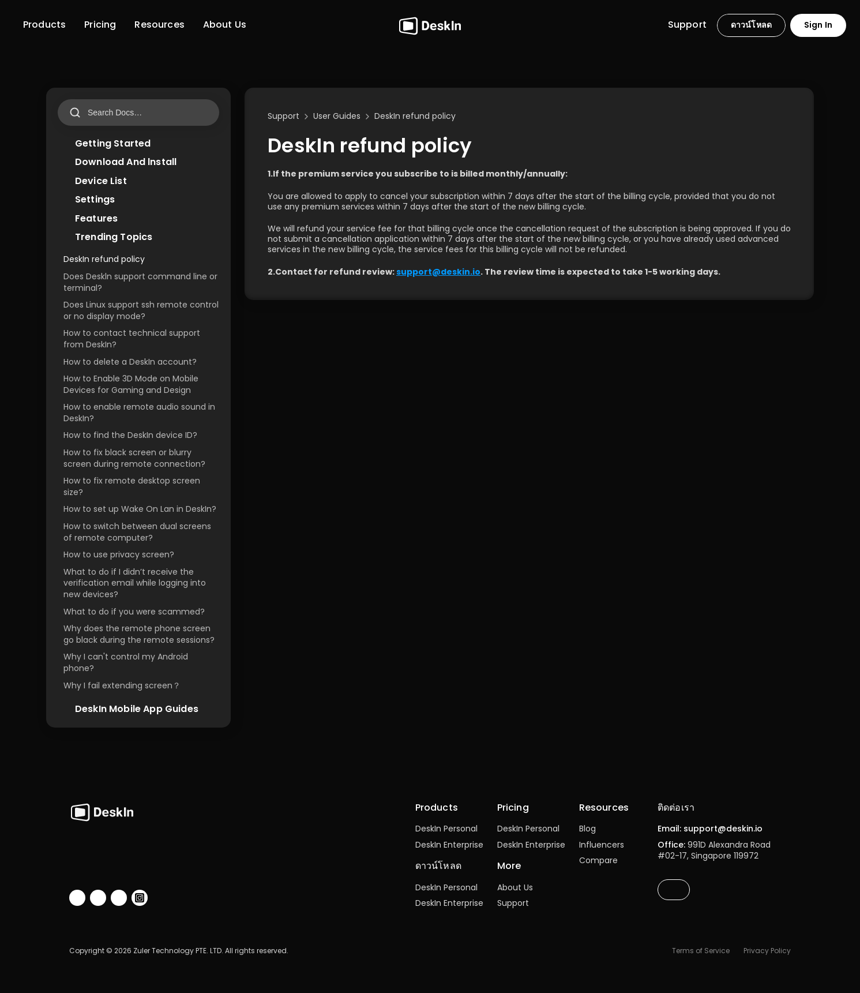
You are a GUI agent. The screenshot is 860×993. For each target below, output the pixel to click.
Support (513, 903)
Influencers (601, 844)
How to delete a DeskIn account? (130, 362)
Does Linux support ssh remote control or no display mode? (142, 310)
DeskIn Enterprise (449, 844)
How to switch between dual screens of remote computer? (138, 532)
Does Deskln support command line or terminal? (141, 282)
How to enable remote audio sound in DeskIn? (140, 412)
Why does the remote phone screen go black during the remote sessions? (139, 634)
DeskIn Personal (446, 828)
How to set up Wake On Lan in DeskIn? (139, 509)
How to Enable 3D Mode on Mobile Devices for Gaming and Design (132, 384)
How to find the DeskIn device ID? (130, 435)
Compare (598, 860)
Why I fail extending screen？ (122, 685)
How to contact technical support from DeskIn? (132, 338)
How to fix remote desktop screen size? (132, 486)
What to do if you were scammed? (134, 611)
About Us (515, 887)
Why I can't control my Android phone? (126, 662)
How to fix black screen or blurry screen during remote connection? (134, 458)
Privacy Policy (767, 950)
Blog (587, 828)
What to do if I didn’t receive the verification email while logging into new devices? (135, 583)
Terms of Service (701, 950)
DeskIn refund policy (104, 259)
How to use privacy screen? (118, 554)
